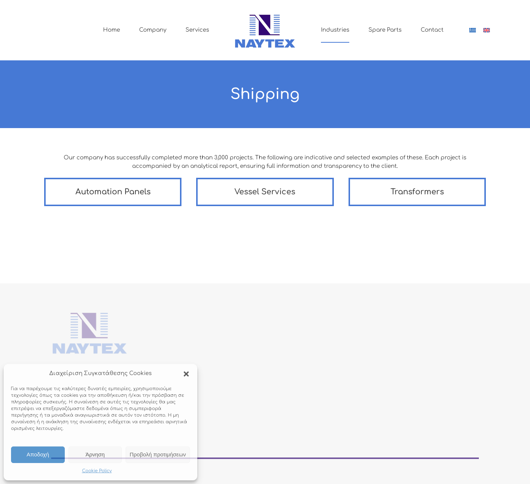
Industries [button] (335, 30)
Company (152, 30)
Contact (432, 30)
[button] (186, 373)
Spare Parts (385, 30)
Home (111, 30)
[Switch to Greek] (473, 30)
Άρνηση (95, 454)
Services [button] (197, 30)
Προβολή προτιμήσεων (158, 454)
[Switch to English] (487, 30)
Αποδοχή (37, 454)
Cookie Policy (97, 470)
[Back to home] (265, 30)
